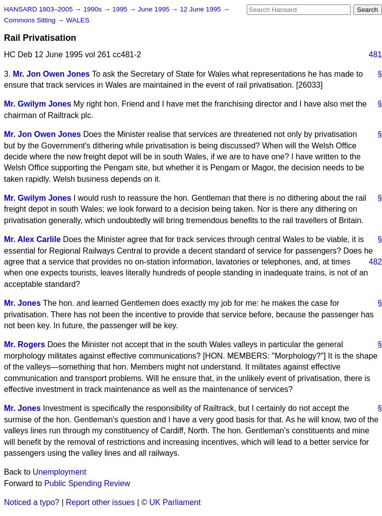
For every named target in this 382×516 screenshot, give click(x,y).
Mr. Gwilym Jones (37, 104)
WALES (78, 20)
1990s (93, 9)
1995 (120, 9)
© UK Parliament (170, 502)
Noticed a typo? (31, 502)
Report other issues (100, 502)
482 (375, 262)
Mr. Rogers (24, 344)
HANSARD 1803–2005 (38, 9)
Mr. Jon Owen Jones (51, 74)
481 (375, 54)
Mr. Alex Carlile (32, 239)
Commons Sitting (30, 20)
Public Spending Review (87, 483)
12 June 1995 (201, 9)
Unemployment (60, 472)
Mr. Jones (22, 303)
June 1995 (154, 9)
